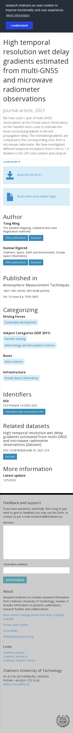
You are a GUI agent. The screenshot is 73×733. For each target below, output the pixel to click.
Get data (10, 456)
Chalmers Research (15, 656)
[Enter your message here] (36, 542)
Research (36, 237)
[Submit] (15, 580)
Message (8, 522)
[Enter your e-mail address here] (36, 570)
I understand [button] (19, 25)
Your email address (15, 564)
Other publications (15, 237)
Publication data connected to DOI (24, 411)
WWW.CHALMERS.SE (16, 684)
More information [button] (18, 15)
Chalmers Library (13, 652)
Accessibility (10, 630)
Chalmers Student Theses (19, 660)
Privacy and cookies (15, 625)
